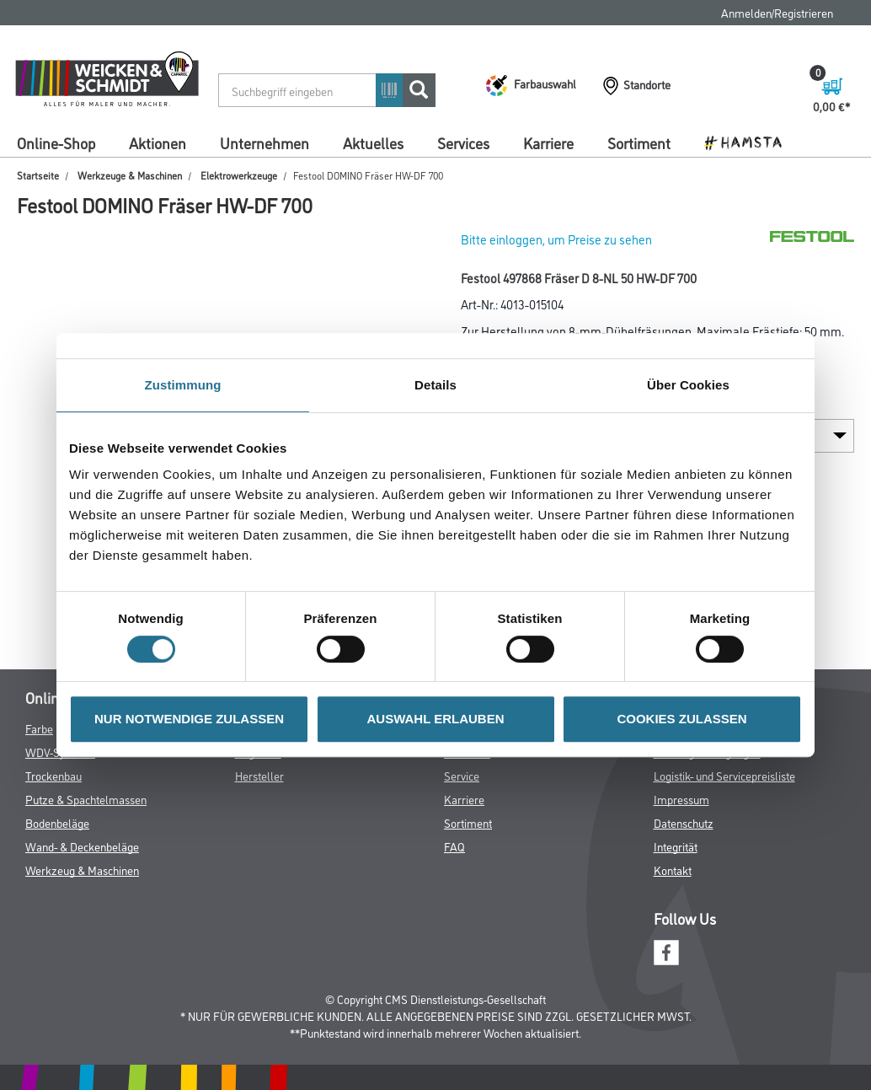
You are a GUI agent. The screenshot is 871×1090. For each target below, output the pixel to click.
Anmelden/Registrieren (777, 12)
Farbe (39, 728)
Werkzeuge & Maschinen (129, 175)
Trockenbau (53, 775)
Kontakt (673, 870)
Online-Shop (56, 142)
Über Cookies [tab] (688, 385)
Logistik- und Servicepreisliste (724, 775)
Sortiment (639, 142)
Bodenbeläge (57, 822)
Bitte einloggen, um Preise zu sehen (556, 239)
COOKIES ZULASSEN (681, 718)
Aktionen (157, 142)
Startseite (38, 175)
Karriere (548, 142)
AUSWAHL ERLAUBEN (435, 718)
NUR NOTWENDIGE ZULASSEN (189, 718)
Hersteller (259, 775)
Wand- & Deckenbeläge (82, 846)
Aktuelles (373, 142)
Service (461, 775)
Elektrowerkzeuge (238, 175)
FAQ (454, 846)
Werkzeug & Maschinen (82, 870)
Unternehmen (264, 142)
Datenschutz (683, 822)
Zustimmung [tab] (183, 385)
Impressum (681, 799)
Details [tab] (435, 385)
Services (463, 142)
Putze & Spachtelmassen (86, 799)
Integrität (675, 846)
